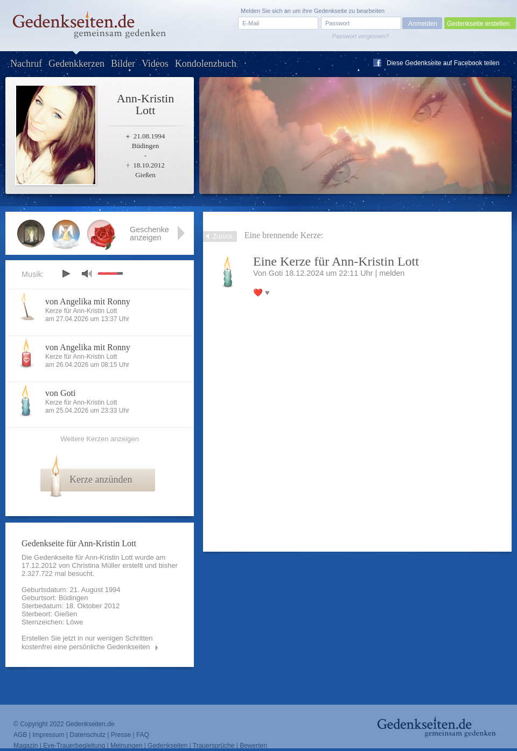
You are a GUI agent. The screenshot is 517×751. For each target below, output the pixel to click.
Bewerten (253, 745)
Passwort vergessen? (360, 36)
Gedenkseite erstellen (478, 23)
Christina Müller (96, 565)
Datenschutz (87, 735)
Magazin (25, 745)
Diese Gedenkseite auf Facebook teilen (443, 63)
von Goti (60, 393)
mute (87, 273)
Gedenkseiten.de (90, 724)
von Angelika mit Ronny (87, 301)
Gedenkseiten (167, 745)
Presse (121, 735)
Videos (155, 63)
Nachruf (26, 63)
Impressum (48, 735)
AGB (20, 735)
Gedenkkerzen (76, 63)
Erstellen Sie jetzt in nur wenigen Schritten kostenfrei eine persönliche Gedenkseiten (87, 642)
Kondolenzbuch (205, 63)
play (65, 273)
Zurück (223, 236)
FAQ (142, 735)
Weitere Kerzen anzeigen (99, 439)
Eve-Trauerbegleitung (74, 745)
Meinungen (126, 745)
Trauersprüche (214, 745)
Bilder (123, 63)
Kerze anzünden (100, 479)
